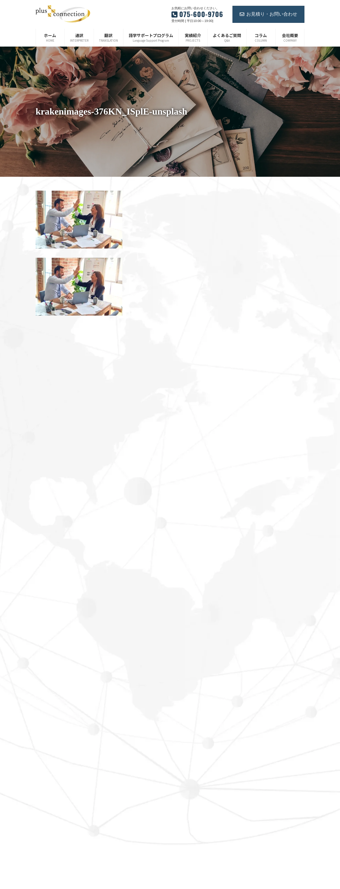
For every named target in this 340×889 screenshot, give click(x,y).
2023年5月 (244, 402)
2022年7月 (244, 485)
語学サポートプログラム (197, 715)
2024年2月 (244, 329)
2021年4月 (244, 623)
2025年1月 (244, 246)
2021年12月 (245, 550)
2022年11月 (245, 458)
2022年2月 (244, 531)
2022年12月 (245, 448)
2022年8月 (244, 476)
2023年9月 (244, 366)
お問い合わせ (188, 756)
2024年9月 (244, 264)
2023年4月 (244, 412)
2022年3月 (244, 522)
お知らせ (185, 766)
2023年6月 (244, 393)
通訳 (181, 695)
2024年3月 (244, 320)
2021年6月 (244, 605)
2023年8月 (244, 375)
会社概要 (185, 726)
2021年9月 (244, 577)
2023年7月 (244, 384)
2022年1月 (244, 540)
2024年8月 (244, 274)
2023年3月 (244, 421)
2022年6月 (244, 494)
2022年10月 (245, 467)
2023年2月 (244, 430)
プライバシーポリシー (195, 796)
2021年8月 (244, 586)
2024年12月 (245, 255)
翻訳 (181, 705)
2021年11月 (245, 559)
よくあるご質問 (190, 745)
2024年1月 (244, 338)
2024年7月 (244, 283)
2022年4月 (244, 513)
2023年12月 (245, 347)
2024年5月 (244, 301)
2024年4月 (244, 310)
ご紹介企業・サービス (195, 786)
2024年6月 (244, 292)
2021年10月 (245, 568)
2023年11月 (245, 356)
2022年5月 (244, 504)
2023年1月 (244, 439)
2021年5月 (244, 614)
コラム (183, 776)
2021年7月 (244, 596)
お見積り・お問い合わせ (268, 14)
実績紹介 (185, 736)
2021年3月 (244, 632)
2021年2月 (244, 642)
